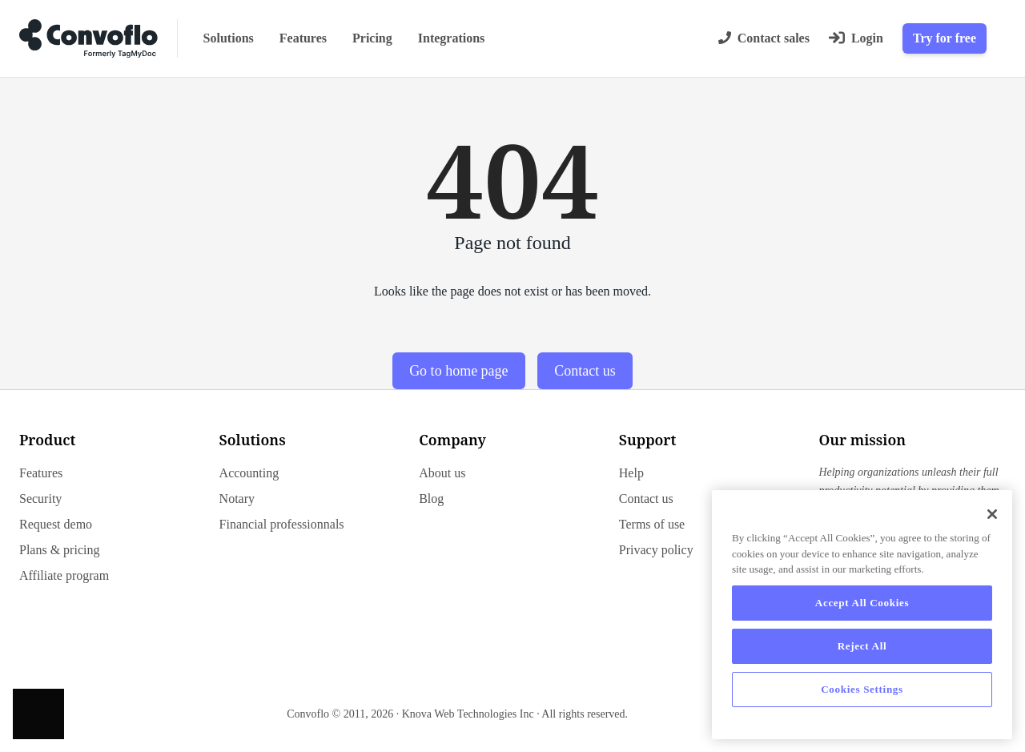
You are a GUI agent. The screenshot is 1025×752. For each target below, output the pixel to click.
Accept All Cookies (862, 603)
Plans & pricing (59, 550)
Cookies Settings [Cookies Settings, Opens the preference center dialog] (862, 689)
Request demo (55, 524)
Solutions (228, 38)
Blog (431, 498)
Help (631, 473)
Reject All (862, 646)
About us (442, 473)
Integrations (451, 38)
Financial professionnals (281, 524)
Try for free (944, 38)
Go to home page (458, 371)
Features (303, 38)
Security (40, 498)
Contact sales (764, 38)
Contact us (585, 371)
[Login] (856, 38)
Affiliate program (64, 575)
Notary (237, 498)
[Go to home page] (88, 38)
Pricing (372, 38)
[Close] (992, 514)
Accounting (249, 473)
